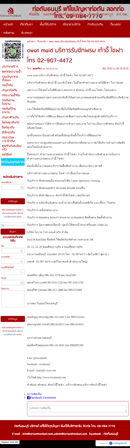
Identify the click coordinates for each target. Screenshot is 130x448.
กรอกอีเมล (6, 182)
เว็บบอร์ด (41, 41)
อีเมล (3, 278)
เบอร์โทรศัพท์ (7, 267)
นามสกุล (5, 257)
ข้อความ (5, 289)
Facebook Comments (41, 397)
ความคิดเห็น (34, 394)
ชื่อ (2, 246)
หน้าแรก (31, 41)
